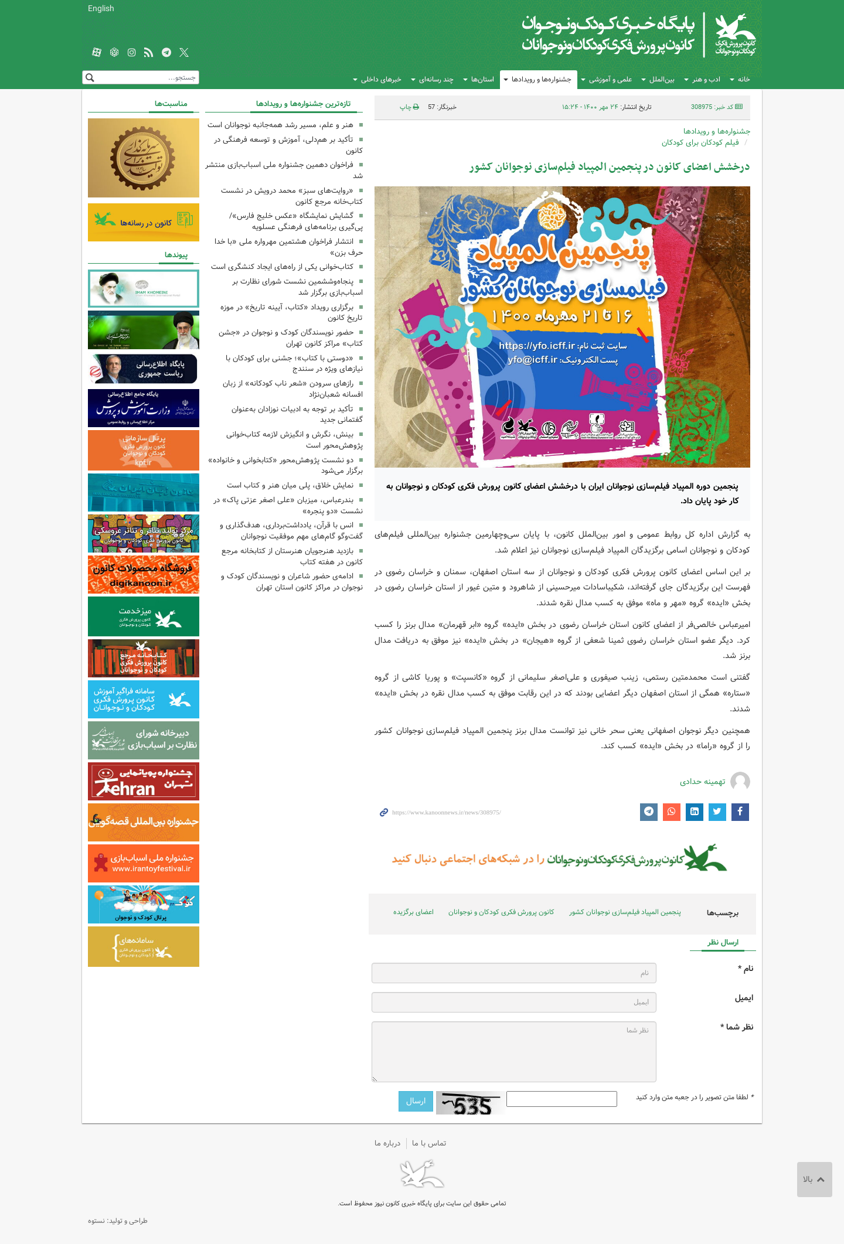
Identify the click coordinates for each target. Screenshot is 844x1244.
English (101, 8)
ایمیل (744, 998)
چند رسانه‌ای (436, 79)
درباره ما (387, 1143)
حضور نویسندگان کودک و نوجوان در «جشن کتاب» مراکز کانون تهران (291, 338)
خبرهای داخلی (381, 79)
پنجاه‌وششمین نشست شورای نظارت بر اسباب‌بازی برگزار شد (297, 287)
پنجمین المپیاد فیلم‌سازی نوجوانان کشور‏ (625, 912)
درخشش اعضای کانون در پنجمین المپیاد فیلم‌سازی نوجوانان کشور (609, 167)
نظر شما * (736, 1027)
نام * (745, 969)
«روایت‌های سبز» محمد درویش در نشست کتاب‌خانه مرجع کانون (292, 196)
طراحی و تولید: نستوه (118, 1220)
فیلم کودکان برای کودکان (700, 143)
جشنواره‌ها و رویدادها (541, 79)
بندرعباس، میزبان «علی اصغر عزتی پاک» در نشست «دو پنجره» (288, 506)
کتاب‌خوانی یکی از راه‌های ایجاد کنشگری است (282, 266)
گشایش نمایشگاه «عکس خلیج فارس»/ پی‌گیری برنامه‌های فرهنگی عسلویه (296, 221)
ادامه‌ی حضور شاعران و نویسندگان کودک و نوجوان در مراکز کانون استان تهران (292, 582)
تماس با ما (429, 1143)
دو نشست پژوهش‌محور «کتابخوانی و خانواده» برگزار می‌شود (285, 466)
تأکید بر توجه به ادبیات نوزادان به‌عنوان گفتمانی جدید (297, 415)
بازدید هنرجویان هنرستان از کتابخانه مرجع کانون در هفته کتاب (292, 557)
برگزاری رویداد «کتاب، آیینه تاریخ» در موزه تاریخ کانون (291, 313)
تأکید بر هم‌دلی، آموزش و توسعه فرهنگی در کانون (288, 145)
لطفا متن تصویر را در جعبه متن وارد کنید (694, 1097)
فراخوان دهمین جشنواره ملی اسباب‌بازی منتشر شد (284, 170)
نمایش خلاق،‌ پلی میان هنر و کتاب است (290, 485)
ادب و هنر (706, 79)
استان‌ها (482, 79)
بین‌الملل (662, 79)
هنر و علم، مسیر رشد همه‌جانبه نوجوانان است (280, 125)
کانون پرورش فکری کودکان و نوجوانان (618, 35)
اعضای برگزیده (413, 912)
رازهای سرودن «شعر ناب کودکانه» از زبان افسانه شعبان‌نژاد (293, 389)
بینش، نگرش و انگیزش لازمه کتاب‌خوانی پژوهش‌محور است (294, 440)
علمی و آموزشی (610, 79)
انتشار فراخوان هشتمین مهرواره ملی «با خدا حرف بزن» (289, 247)
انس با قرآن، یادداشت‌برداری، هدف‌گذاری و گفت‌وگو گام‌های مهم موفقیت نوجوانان (291, 531)
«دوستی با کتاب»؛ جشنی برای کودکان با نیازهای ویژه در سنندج (294, 364)
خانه (744, 79)
